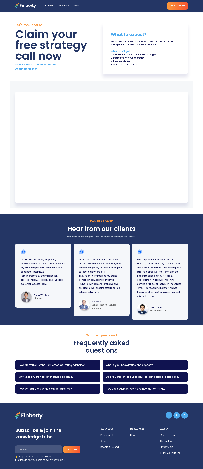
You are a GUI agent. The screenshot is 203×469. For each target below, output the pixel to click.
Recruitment (106, 435)
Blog (132, 435)
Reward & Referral (109, 447)
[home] (27, 5)
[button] (49, 6)
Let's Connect (177, 5)
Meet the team (168, 435)
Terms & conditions (170, 452)
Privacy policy (167, 447)
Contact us (166, 441)
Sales (103, 441)
